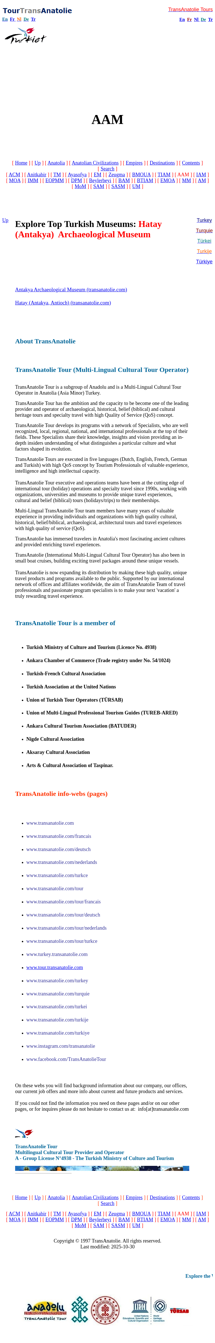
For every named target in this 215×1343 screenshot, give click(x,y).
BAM (124, 180)
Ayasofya (77, 174)
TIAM (164, 174)
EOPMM (54, 180)
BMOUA (141, 174)
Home (21, 163)
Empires (134, 163)
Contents (191, 163)
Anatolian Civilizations (95, 163)
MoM (80, 186)
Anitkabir (36, 174)
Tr (33, 19)
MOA (14, 180)
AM (202, 180)
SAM (98, 186)
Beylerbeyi (100, 180)
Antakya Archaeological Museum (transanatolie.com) (71, 289)
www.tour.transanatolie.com (54, 967)
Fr (12, 19)
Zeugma (116, 174)
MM (186, 180)
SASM (118, 186)
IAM (201, 174)
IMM (33, 180)
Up (37, 163)
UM (136, 186)
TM (57, 174)
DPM (76, 180)
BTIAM (145, 180)
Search (107, 169)
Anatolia (56, 163)
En (182, 19)
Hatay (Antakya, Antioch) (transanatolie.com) (63, 303)
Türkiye (204, 261)
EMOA (167, 180)
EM (97, 174)
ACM (14, 174)
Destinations (162, 163)
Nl (196, 19)
